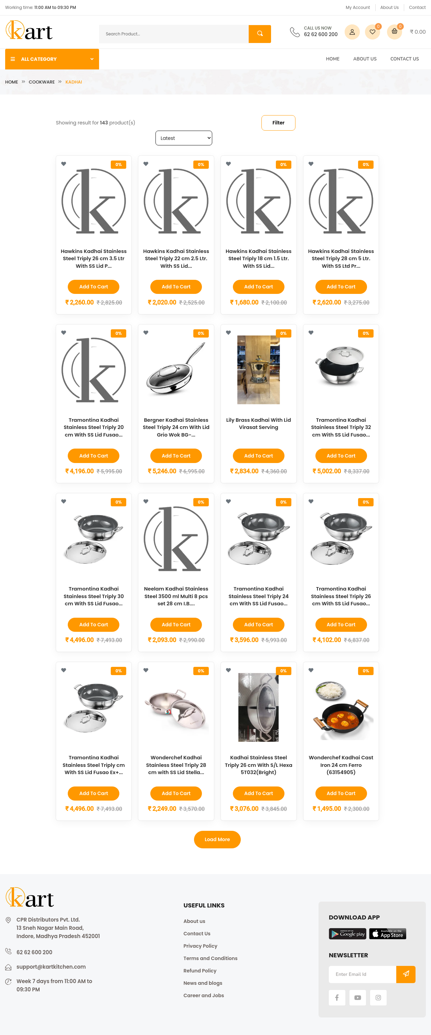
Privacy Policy (200, 944)
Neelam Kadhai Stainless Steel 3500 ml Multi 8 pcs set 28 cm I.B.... (176, 595)
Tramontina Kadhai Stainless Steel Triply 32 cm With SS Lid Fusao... (341, 427)
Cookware (42, 82)
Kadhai (73, 82)
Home (333, 59)
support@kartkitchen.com (51, 965)
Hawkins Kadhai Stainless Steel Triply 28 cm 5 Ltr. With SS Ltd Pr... (341, 258)
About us (194, 919)
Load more (217, 838)
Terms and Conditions (211, 956)
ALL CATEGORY (52, 59)
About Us (389, 7)
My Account (358, 7)
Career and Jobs (204, 993)
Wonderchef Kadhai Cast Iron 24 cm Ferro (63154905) (341, 763)
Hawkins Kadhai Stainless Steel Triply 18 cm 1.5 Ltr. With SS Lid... (258, 258)
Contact (417, 7)
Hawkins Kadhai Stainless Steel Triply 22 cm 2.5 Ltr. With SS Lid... (175, 258)
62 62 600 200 (321, 32)
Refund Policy (200, 969)
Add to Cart (93, 286)
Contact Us (404, 59)
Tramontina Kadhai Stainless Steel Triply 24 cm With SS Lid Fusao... (258, 595)
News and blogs (203, 981)
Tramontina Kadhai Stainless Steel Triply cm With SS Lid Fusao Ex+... (93, 763)
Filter (278, 122)
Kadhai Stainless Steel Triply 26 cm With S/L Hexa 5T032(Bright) (259, 763)
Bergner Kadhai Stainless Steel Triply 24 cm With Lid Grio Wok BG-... (176, 427)
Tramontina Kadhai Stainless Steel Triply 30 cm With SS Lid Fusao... (93, 595)
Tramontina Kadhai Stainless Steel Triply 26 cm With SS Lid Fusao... (341, 595)
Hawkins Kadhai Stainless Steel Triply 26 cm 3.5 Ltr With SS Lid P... (93, 258)
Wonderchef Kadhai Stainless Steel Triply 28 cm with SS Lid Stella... (176, 763)
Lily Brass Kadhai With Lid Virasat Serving (259, 423)
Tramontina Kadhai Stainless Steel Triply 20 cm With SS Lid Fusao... (93, 427)
